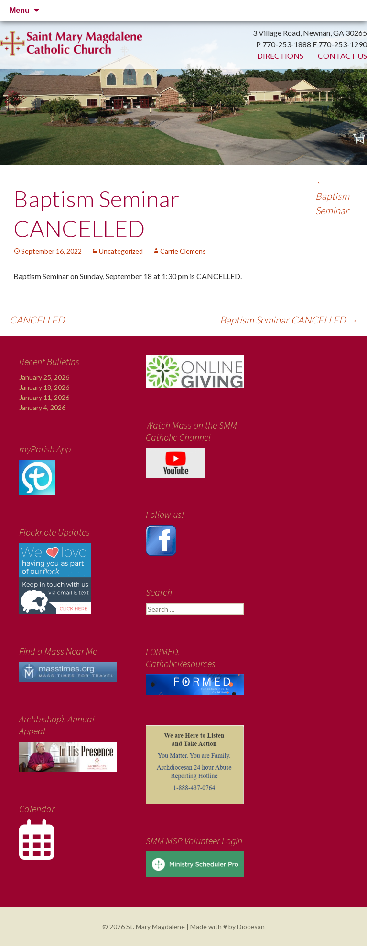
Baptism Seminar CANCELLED (288, 319)
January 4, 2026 (42, 407)
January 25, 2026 (44, 377)
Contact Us (342, 55)
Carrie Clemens (183, 251)
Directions (280, 55)
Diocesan (251, 927)
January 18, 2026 (44, 387)
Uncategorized (121, 251)
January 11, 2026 (44, 397)
